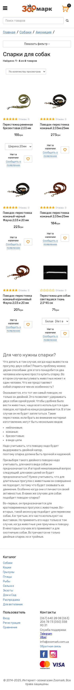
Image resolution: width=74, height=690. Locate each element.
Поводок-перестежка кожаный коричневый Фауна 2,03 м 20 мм (17, 299)
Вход (6, 618)
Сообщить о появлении (13, 246)
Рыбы (6, 581)
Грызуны (8, 572)
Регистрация (11, 623)
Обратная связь (50, 646)
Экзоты (8, 590)
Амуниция (44, 32)
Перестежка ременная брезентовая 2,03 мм (18, 126)
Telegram (46, 633)
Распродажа (11, 600)
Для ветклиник (13, 604)
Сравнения (10, 627)
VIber (43, 637)
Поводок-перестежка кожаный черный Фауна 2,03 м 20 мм (17, 216)
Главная (9, 32)
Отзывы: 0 (24, 119)
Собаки (25, 32)
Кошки (7, 567)
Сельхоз (8, 586)
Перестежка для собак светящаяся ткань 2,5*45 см (55, 299)
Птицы (7, 577)
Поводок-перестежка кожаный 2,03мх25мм (54, 126)
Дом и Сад (9, 595)
